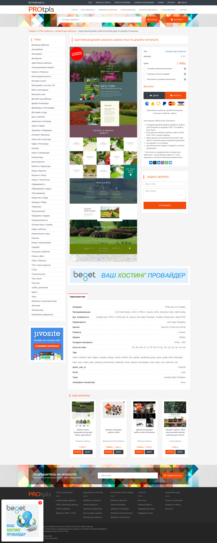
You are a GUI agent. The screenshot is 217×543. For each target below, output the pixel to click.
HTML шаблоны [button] (88, 10)
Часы (34, 296)
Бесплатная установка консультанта (161, 79)
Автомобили (37, 49)
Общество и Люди (40, 198)
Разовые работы (145, 505)
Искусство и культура (41, 139)
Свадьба (35, 247)
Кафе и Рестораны (40, 144)
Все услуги (148, 86)
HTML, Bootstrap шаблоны (67, 505)
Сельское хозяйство (41, 252)
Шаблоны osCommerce (120, 517)
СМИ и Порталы (39, 260)
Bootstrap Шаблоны (40, 45)
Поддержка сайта (145, 513)
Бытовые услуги (39, 81)
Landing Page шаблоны (65, 31)
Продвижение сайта (146, 509)
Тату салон (37, 278)
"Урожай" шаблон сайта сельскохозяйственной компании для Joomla (175, 432)
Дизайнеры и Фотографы (43, 108)
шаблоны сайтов (70, 527)
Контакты (171, 2)
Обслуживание (38, 193)
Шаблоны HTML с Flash (66, 513)
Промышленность (40, 220)
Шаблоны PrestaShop (120, 509)
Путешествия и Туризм (42, 225)
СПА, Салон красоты (41, 265)
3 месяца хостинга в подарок (158, 74)
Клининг (35, 148)
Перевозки (36, 207)
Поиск (152, 20)
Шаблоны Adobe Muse (92, 509)
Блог (90, 2)
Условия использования (144, 2)
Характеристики (77, 297)
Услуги (74, 10)
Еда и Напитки (38, 117)
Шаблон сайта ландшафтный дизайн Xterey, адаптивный (82, 432)
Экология (36, 305)
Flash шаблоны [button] (168, 10)
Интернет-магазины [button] (148, 10)
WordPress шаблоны (108, 10)
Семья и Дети (38, 256)
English (184, 2)
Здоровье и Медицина (42, 130)
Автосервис (37, 54)
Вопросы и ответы (103, 2)
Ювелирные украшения (42, 314)
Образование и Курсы (41, 189)
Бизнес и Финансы (40, 72)
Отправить (165, 205)
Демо (154, 95)
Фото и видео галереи (92, 513)
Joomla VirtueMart (118, 505)
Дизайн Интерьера (40, 103)
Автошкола (36, 58)
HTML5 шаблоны (63, 509)
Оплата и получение (122, 2)
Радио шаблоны (39, 229)
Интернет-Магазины (41, 135)
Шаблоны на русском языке (44, 301)
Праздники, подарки (41, 216)
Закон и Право (38, 126)
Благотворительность (41, 76)
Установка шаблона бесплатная (159, 69)
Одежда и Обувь (39, 202)
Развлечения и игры (41, 234)
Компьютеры (37, 157)
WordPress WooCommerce (122, 513)
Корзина (177, 20)
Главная (32, 31)
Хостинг (183, 10)
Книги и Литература (40, 153)
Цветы (34, 292)
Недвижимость (38, 184)
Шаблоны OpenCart (119, 500)
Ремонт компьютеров (41, 243)
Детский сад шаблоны (42, 99)
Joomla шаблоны (128, 10)
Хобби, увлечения (40, 287)
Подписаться (173, 475)
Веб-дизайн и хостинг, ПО (43, 85)
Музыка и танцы (39, 175)
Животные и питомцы (41, 121)
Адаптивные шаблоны (42, 63)
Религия (35, 238)
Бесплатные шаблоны (92, 517)
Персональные (38, 211)
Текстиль (36, 283)
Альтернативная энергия (43, 67)
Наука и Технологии (41, 180)
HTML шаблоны (45, 31)
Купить (175, 95)
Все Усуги (142, 500)
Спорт (34, 269)
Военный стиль (38, 94)
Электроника (37, 310)
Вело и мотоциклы (40, 90)
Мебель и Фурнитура (41, 166)
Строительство (38, 274)
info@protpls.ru (36, 2)
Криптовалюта (38, 162)
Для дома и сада (39, 112)
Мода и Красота (39, 171)
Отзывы (161, 2)
